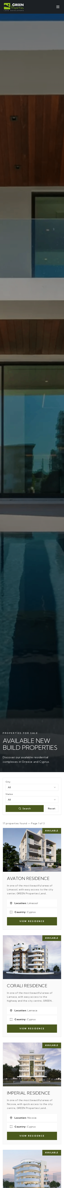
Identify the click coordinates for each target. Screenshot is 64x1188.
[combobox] (32, 787)
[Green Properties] (14, 7)
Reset (52, 808)
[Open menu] (57, 6)
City (8, 781)
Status (9, 794)
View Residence (32, 921)
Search (24, 808)
